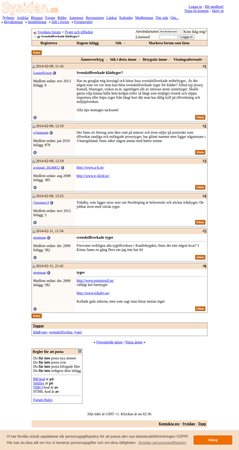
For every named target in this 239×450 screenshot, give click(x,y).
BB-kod (39, 379)
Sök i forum (60, 22)
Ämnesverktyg (92, 59)
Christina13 (41, 202)
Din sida (162, 18)
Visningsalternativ (187, 59)
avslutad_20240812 (46, 167)
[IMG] (38, 387)
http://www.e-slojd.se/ (93, 176)
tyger (78, 332)
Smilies (38, 383)
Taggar (38, 326)
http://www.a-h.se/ (90, 167)
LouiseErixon (42, 73)
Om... (175, 18)
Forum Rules (42, 400)
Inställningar (37, 22)
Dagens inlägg (88, 43)
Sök (119, 43)
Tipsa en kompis (196, 11)
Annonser (76, 18)
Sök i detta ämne (123, 59)
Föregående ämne (109, 342)
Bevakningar (13, 22)
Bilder (62, 18)
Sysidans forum (49, 32)
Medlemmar (144, 18)
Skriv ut (218, 11)
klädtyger (40, 332)
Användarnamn (147, 31)
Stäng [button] (213, 440)
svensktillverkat (60, 332)
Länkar (112, 18)
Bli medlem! (214, 7)
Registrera (48, 43)
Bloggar (37, 18)
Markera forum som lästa (169, 43)
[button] (162, 442)
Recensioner (95, 18)
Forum (50, 18)
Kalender (126, 18)
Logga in (195, 7)
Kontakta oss (169, 424)
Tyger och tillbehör (79, 32)
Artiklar (23, 18)
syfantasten (40, 132)
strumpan (39, 237)
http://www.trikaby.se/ (93, 293)
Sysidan (189, 424)
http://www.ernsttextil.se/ (95, 280)
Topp (202, 424)
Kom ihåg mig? (193, 32)
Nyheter (9, 18)
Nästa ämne (134, 342)
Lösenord (143, 37)
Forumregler (83, 22)
